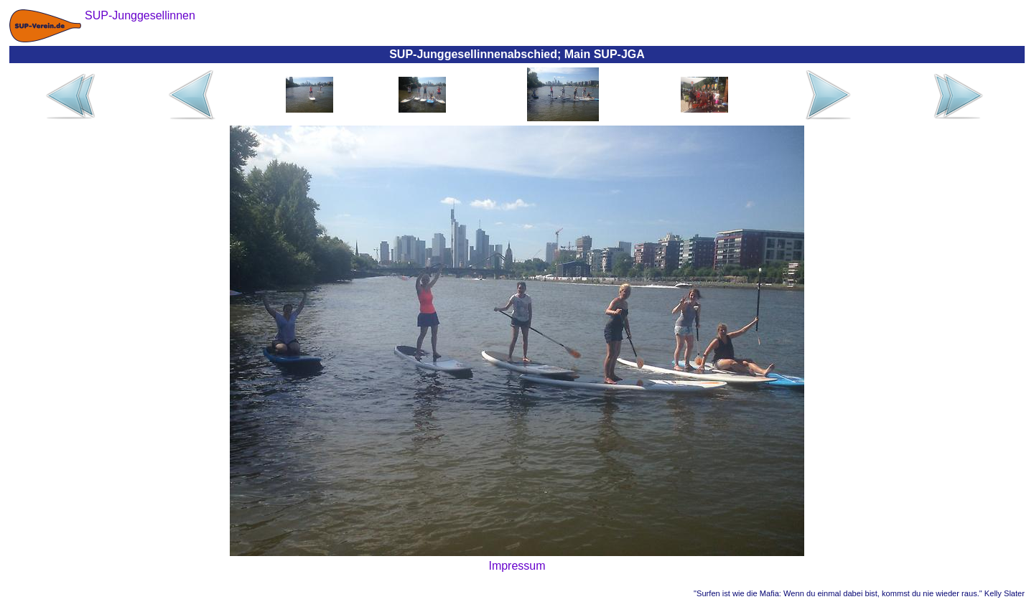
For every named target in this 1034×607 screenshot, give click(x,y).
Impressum (516, 566)
